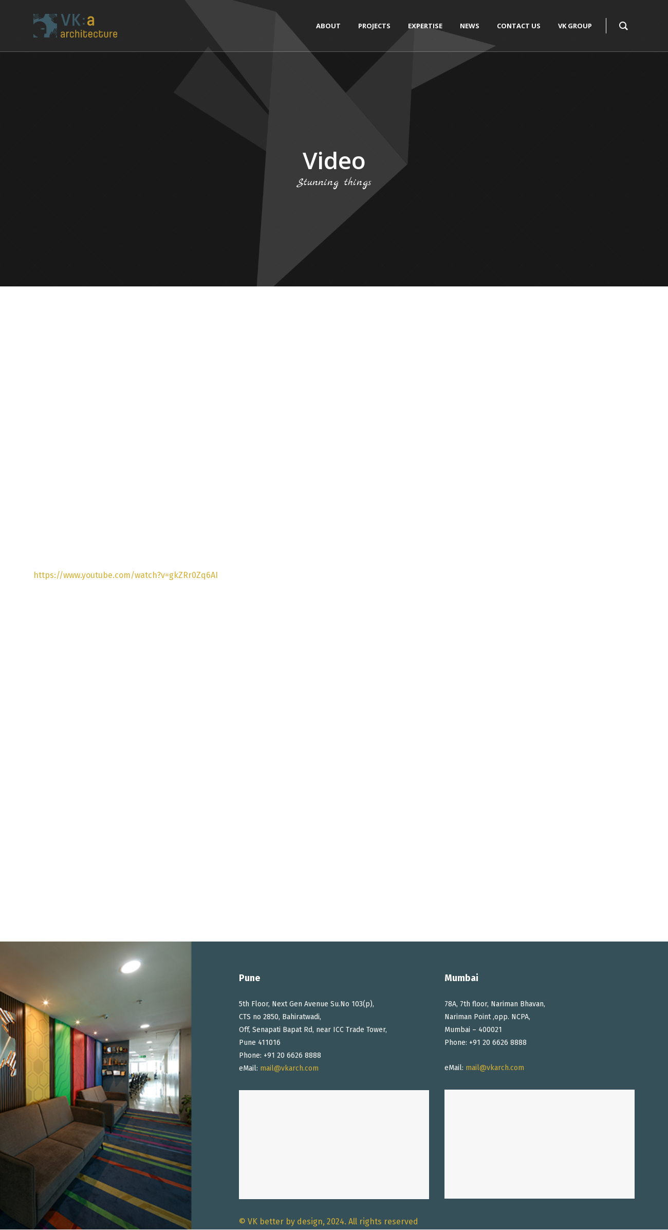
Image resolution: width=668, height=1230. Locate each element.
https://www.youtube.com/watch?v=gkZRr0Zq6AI (125, 575)
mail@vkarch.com (289, 1068)
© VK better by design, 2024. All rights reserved (328, 1221)
